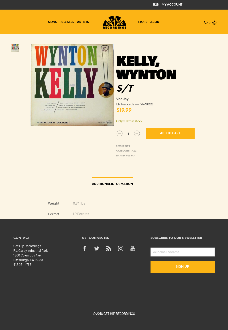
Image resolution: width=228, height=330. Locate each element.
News (52, 22)
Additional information (112, 184)
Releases (67, 22)
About (155, 22)
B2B (156, 4)
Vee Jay (130, 156)
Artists (83, 22)
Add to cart (170, 133)
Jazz (133, 151)
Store (142, 22)
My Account (172, 4)
